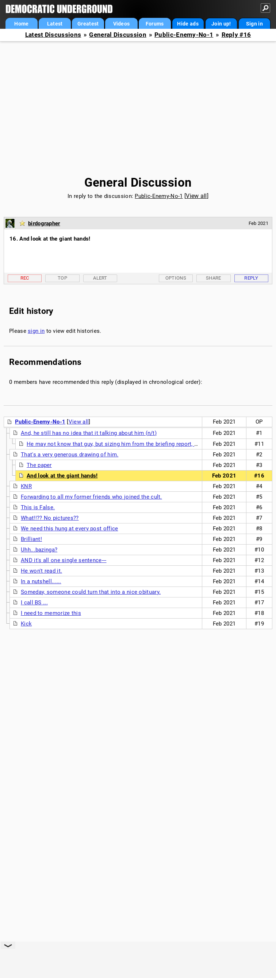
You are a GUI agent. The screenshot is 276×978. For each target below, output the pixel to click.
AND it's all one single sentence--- (64, 560)
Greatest (88, 24)
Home (21, 24)
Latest (55, 24)
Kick (26, 623)
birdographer (44, 223)
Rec (24, 278)
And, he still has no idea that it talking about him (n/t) (89, 433)
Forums (155, 24)
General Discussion (117, 34)
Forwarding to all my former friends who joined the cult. (91, 497)
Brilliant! (31, 539)
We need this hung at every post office (69, 528)
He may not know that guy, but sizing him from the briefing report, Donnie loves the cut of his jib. (149, 444)
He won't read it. (41, 571)
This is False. (38, 507)
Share (213, 278)
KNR (26, 486)
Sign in (254, 24)
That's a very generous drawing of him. (69, 454)
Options (175, 278)
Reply (251, 278)
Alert (100, 278)
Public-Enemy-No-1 (183, 34)
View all (196, 195)
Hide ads (187, 24)
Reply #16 (236, 34)
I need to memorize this (51, 613)
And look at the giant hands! (62, 475)
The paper (39, 465)
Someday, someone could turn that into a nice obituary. (91, 592)
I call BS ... (34, 602)
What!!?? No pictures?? (50, 518)
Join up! (221, 24)
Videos (121, 24)
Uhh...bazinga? (39, 549)
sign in (36, 331)
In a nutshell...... (41, 581)
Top (62, 278)
